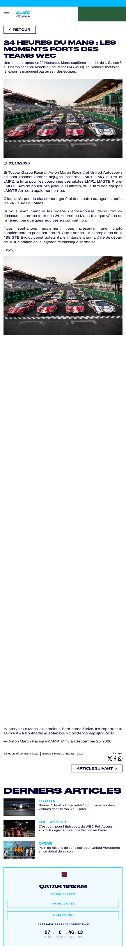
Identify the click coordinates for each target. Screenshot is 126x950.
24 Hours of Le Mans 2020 (21, 753)
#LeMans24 (54, 733)
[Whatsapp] (120, 758)
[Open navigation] (6, 14)
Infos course (63, 903)
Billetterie (63, 915)
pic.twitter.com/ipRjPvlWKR (90, 733)
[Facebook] (115, 758)
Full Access (52, 822)
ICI (20, 199)
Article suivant (97, 768)
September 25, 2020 (94, 741)
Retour (19, 29)
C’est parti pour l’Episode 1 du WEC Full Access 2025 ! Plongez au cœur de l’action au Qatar (76, 828)
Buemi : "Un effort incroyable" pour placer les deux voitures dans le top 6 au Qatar (77, 807)
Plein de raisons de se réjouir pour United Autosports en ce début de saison (79, 849)
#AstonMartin (31, 733)
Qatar (45, 843)
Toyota (47, 801)
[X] (110, 758)
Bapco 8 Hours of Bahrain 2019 (62, 753)
